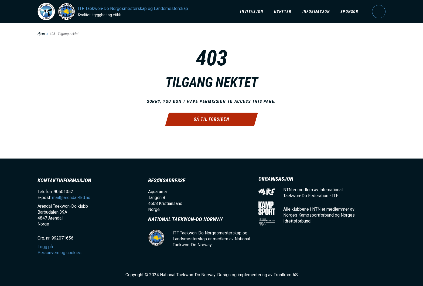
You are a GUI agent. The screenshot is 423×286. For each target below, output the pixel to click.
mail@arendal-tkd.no (71, 197)
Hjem (41, 34)
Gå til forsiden (212, 119)
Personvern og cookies (59, 252)
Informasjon (316, 11)
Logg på (379, 11)
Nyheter (283, 11)
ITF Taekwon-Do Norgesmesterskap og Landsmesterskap (133, 8)
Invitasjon (251, 11)
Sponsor (349, 11)
